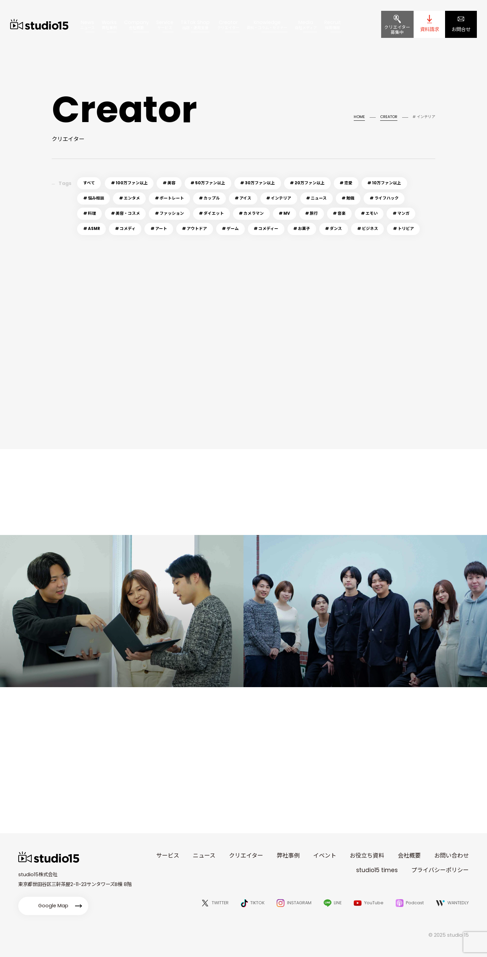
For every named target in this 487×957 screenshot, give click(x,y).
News (87, 24)
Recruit (332, 24)
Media (306, 24)
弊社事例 (288, 855)
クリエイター (246, 855)
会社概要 (409, 855)
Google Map (53, 905)
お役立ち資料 (367, 855)
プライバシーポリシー (440, 870)
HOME (359, 116)
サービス (167, 855)
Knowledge (267, 24)
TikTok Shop (195, 24)
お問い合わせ (451, 855)
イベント (324, 855)
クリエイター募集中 (397, 29)
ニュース (204, 855)
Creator (228, 24)
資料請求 (429, 29)
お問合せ (460, 29)
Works (109, 24)
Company (136, 24)
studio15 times (377, 870)
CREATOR (388, 116)
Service (164, 24)
